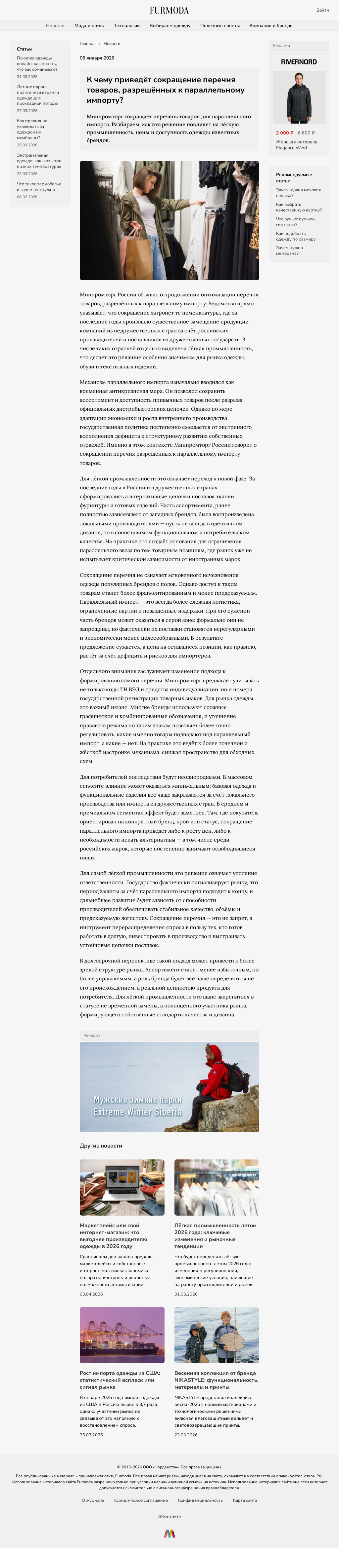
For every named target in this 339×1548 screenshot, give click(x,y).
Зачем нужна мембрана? (289, 250)
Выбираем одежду (170, 25)
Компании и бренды (271, 25)
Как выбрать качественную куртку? (299, 207)
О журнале (93, 1500)
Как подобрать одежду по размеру (296, 236)
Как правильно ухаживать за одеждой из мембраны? (32, 129)
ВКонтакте (169, 1516)
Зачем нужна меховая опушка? (298, 193)
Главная (88, 44)
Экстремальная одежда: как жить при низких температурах (39, 161)
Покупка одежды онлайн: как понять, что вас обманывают (37, 63)
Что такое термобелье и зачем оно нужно (39, 187)
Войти (322, 10)
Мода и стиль (89, 25)
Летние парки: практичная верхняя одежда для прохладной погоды (38, 95)
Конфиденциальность (200, 1500)
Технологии (127, 25)
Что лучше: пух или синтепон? (295, 222)
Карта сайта (245, 1500)
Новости (55, 25)
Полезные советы (220, 25)
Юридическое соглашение (141, 1500)
